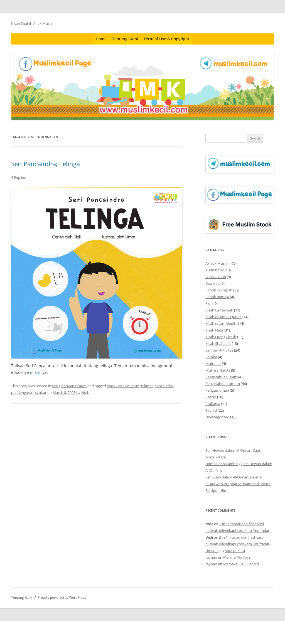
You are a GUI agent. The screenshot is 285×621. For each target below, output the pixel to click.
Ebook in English (218, 290)
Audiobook (214, 270)
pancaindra (163, 385)
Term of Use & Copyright (166, 38)
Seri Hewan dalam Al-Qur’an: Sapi (232, 450)
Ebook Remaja (217, 296)
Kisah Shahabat (218, 343)
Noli (84, 392)
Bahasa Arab (215, 276)
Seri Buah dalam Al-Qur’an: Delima (233, 477)
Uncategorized (217, 416)
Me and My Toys (236, 557)
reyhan (211, 557)
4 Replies (18, 177)
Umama (211, 550)
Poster (210, 396)
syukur (40, 392)
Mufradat (213, 363)
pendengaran (22, 392)
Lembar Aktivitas (219, 350)
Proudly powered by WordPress (62, 597)
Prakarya (212, 403)
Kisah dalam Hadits (221, 323)
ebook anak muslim (123, 385)
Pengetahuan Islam (221, 376)
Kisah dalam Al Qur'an (223, 316)
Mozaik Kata (215, 457)
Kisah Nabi (214, 330)
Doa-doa (212, 283)
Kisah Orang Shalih (220, 336)
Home (101, 38)
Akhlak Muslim (217, 263)
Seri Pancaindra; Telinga (45, 163)
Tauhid (211, 410)
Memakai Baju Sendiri (241, 563)
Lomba (211, 356)
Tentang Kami (125, 38)
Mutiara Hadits (217, 370)
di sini (35, 372)
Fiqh (209, 303)
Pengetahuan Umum (69, 385)
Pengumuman (217, 390)
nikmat (147, 385)
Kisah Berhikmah (219, 310)
